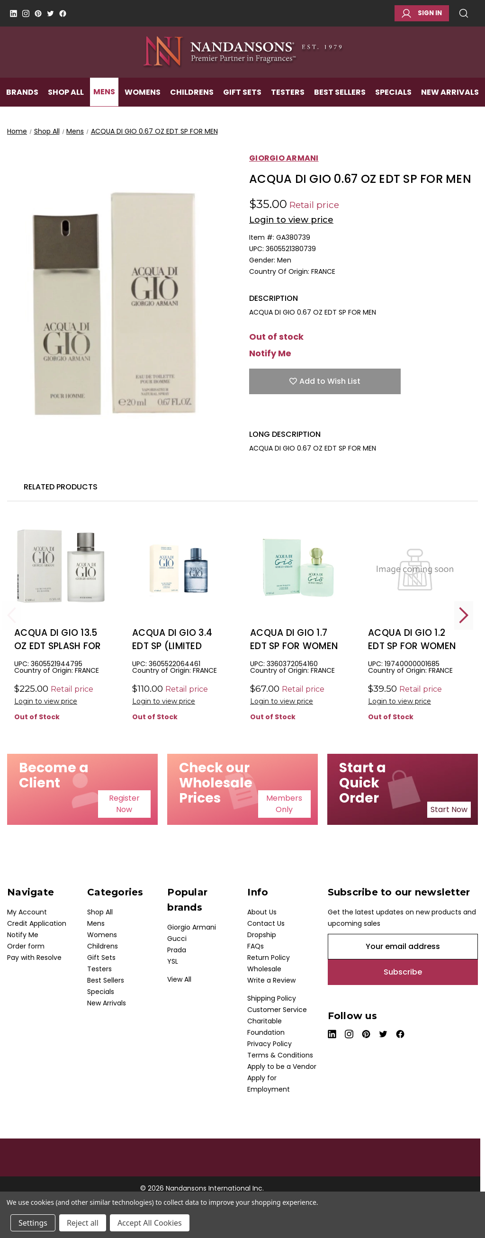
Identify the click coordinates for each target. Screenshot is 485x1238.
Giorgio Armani (191, 927)
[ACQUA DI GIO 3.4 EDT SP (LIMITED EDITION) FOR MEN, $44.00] (179, 568)
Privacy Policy (269, 1043)
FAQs (255, 946)
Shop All (66, 107)
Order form (26, 946)
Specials (393, 107)
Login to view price (291, 220)
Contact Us (266, 923)
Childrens (192, 107)
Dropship (261, 935)
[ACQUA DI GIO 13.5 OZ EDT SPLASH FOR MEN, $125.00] (61, 568)
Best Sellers (340, 107)
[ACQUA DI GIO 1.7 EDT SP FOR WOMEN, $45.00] (296, 568)
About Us (262, 912)
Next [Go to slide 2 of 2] (463, 615)
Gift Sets (242, 107)
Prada (176, 950)
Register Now (124, 804)
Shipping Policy (271, 998)
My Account (27, 912)
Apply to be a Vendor (281, 1066)
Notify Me (270, 353)
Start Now (449, 809)
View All (179, 979)
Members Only (284, 804)
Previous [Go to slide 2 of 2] (11, 615)
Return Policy (268, 957)
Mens (104, 107)
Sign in (422, 13)
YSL (172, 961)
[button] (124, 804)
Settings (32, 1223)
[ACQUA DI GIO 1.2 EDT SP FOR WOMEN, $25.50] (414, 568)
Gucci (177, 938)
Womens (143, 107)
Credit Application (36, 923)
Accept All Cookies (149, 1223)
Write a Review (271, 980)
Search (463, 13)
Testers (288, 107)
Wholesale (264, 969)
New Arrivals (450, 107)
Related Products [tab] (61, 486)
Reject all (83, 1223)
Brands (22, 107)
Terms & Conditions (280, 1055)
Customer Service (277, 1009)
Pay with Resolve (34, 957)
